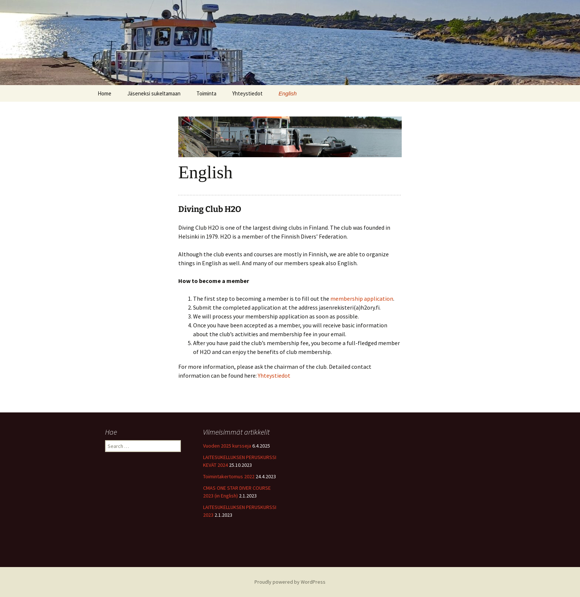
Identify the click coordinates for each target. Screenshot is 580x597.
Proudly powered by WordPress (290, 582)
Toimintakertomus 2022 (228, 476)
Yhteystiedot (247, 93)
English (288, 93)
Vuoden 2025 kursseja (227, 445)
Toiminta (206, 93)
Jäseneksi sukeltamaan (154, 93)
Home (104, 93)
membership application (361, 298)
